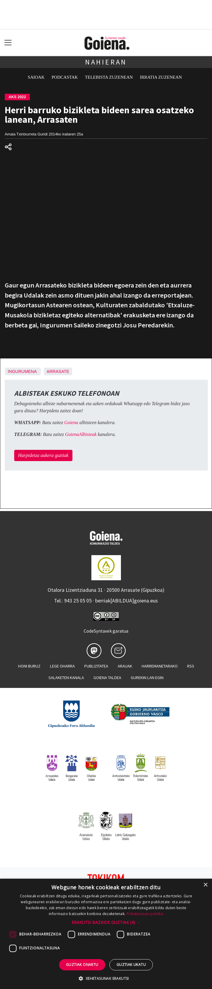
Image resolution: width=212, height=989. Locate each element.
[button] (106, 922)
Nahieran (106, 62)
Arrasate (58, 371)
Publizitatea (96, 666)
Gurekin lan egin (147, 677)
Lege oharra (62, 666)
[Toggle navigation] (8, 43)
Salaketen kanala (66, 677)
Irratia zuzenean (161, 77)
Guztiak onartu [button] (82, 964)
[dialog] (106, 934)
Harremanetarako (160, 666)
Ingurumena (22, 371)
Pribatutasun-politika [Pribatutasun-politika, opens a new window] (145, 913)
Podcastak (65, 77)
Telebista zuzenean (109, 77)
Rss (190, 666)
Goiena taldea (107, 677)
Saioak (36, 77)
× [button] (205, 885)
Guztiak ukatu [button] (131, 964)
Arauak (125, 666)
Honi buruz (29, 666)
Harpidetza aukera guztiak (43, 455)
